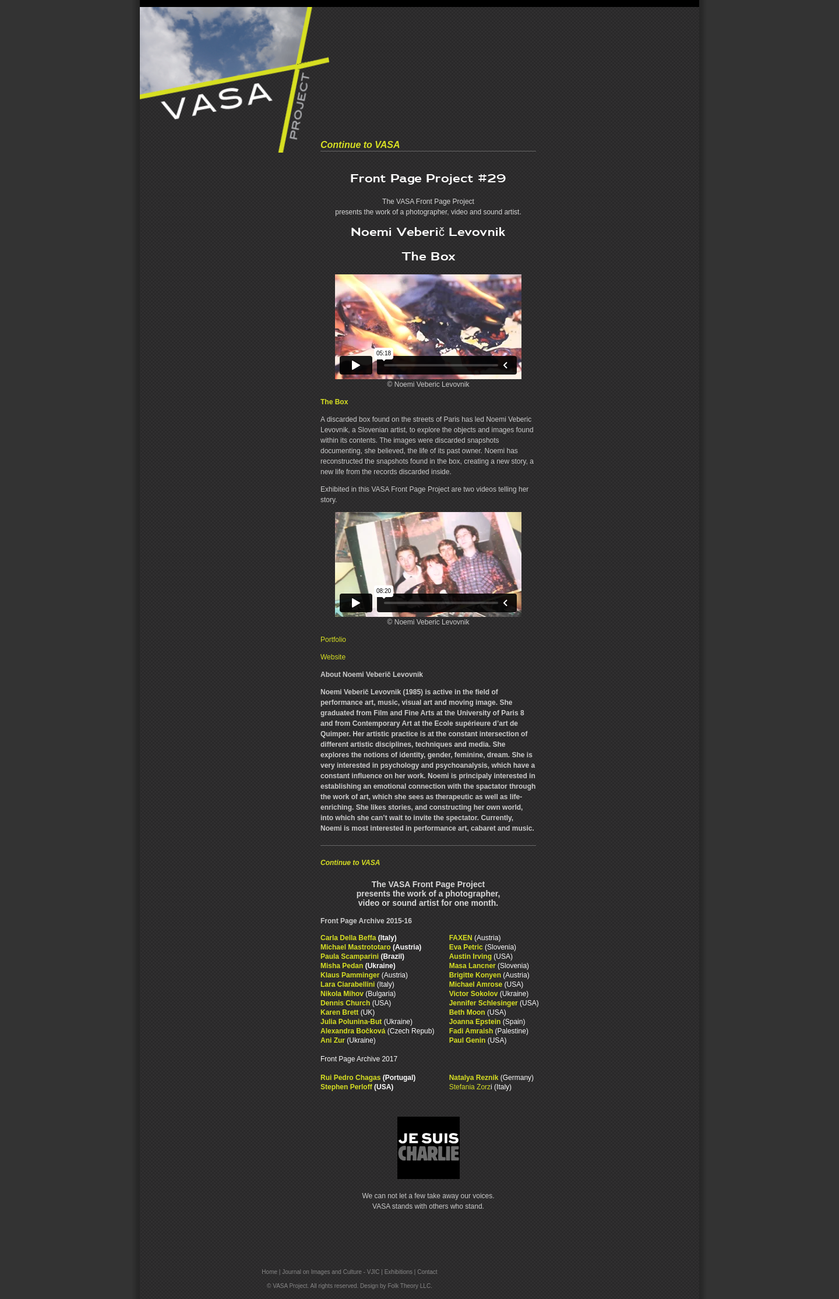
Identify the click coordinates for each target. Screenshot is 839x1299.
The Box (334, 402)
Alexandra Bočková (352, 1031)
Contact (427, 1272)
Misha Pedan (342, 966)
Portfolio (333, 640)
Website (333, 657)
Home (269, 1272)
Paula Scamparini (349, 956)
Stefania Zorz (470, 1087)
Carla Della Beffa (348, 938)
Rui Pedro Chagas (350, 1078)
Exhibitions (399, 1272)
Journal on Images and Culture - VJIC (330, 1272)
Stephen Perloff (346, 1087)
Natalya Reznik (474, 1078)
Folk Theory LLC (409, 1286)
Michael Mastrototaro (355, 947)
